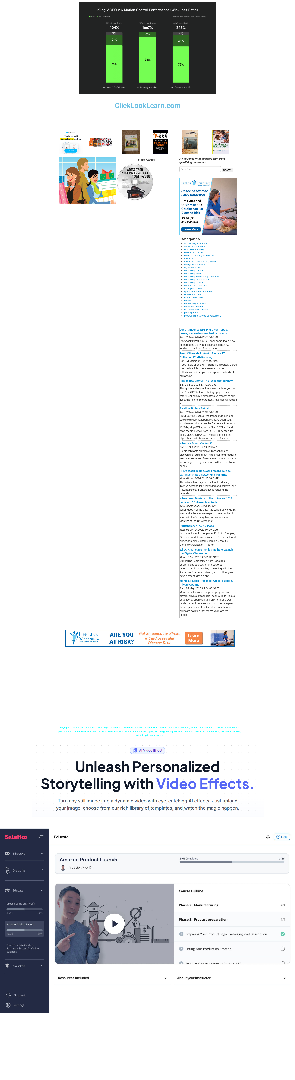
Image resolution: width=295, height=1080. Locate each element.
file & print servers (194, 288)
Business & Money (194, 249)
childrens (189, 258)
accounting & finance (195, 243)
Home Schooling (193, 294)
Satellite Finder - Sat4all (194, 408)
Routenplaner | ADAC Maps (197, 525)
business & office (193, 252)
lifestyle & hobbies (194, 297)
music (187, 300)
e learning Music (193, 273)
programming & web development (202, 315)
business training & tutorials (199, 255)
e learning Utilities (194, 282)
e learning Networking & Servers (201, 276)
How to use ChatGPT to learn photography (206, 380)
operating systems (194, 306)
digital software (192, 267)
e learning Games (194, 270)
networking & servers (195, 303)
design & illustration (194, 264)
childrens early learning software (201, 261)
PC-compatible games (196, 309)
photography (191, 312)
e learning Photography (196, 279)
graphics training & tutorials (199, 291)
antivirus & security (194, 246)
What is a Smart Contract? (196, 443)
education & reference (196, 285)
